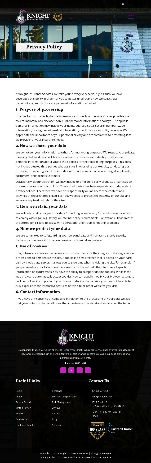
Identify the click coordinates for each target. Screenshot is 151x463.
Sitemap (56, 424)
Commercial (22, 419)
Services (20, 413)
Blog (54, 419)
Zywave (56, 407)
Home (19, 390)
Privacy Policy (48, 457)
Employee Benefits (25, 424)
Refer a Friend (23, 402)
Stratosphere (103, 457)
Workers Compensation (64, 396)
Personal (57, 390)
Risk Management (61, 402)
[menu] (131, 17)
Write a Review (23, 407)
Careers (56, 413)
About (19, 396)
